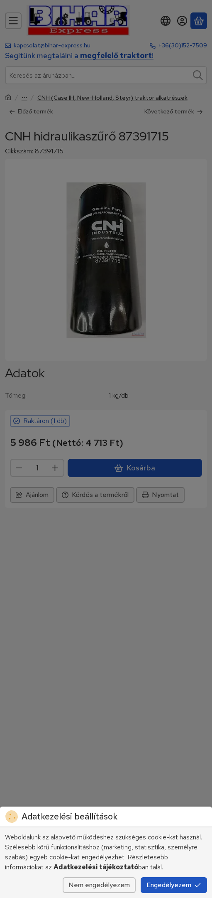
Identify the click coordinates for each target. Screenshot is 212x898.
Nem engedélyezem (99, 885)
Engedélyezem (173, 885)
